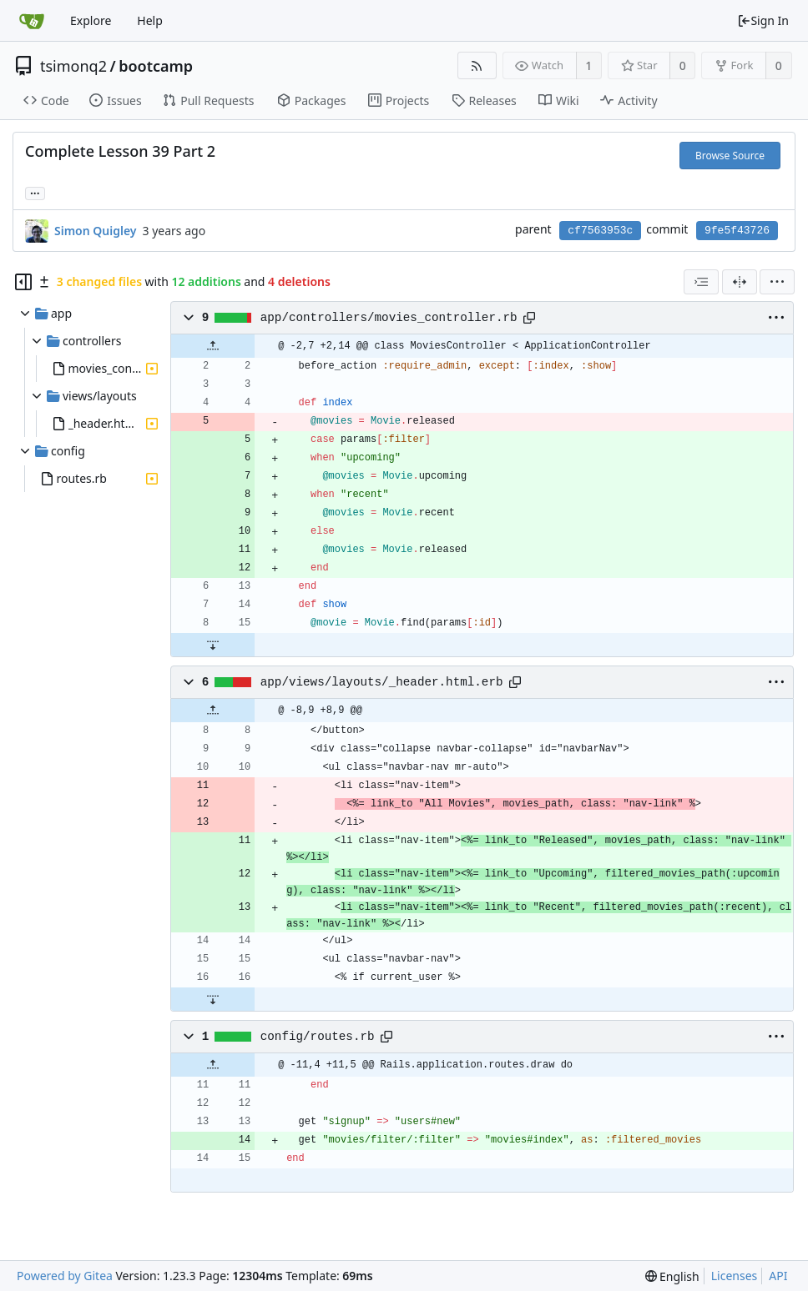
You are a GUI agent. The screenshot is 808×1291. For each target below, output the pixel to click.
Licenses (734, 1275)
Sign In (763, 20)
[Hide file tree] (23, 282)
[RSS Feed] (477, 65)
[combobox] (701, 281)
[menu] (777, 281)
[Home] (31, 21)
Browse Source (730, 155)
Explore (90, 20)
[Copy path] (529, 317)
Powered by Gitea (65, 1275)
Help (150, 20)
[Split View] (739, 281)
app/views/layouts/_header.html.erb (381, 682)
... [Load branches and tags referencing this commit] (35, 192)
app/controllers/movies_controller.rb (389, 317)
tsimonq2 (73, 66)
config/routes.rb (317, 1036)
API (778, 1275)
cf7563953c (600, 230)
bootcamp (156, 66)
